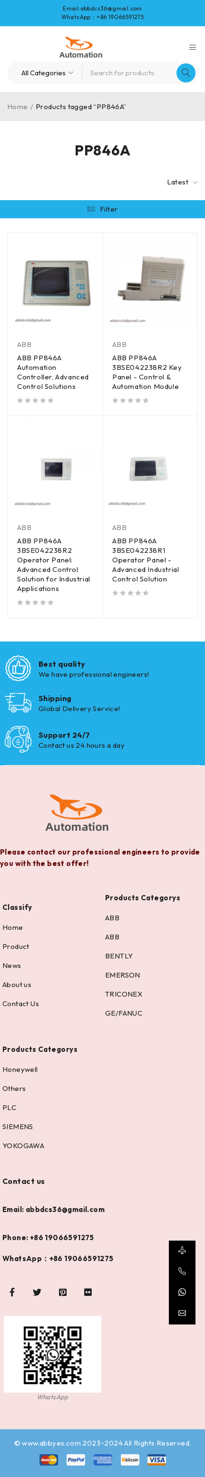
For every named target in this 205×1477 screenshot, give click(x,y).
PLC (9, 1107)
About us (16, 984)
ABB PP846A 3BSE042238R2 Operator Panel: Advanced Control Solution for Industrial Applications (53, 564)
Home (17, 106)
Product (15, 946)
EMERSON (122, 974)
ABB (24, 344)
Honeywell (20, 1069)
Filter (108, 209)
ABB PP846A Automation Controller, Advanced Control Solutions (53, 372)
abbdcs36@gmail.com (111, 8)
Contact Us (20, 1003)
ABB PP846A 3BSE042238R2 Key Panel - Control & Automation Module (147, 372)
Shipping (55, 698)
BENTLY (119, 955)
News (11, 965)
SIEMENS (17, 1126)
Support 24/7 (64, 735)
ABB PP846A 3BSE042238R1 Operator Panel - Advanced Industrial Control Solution (145, 559)
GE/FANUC (123, 1013)
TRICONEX (123, 993)
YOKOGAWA (23, 1145)
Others (14, 1088)
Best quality (62, 664)
